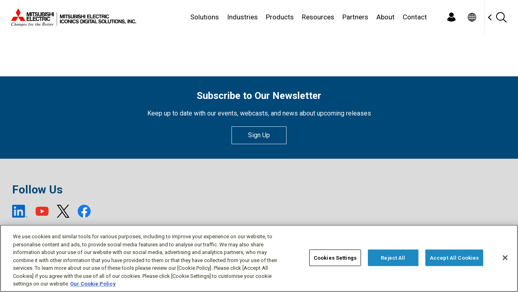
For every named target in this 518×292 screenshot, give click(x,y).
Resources (318, 17)
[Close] (505, 258)
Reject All (393, 257)
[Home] (72, 17)
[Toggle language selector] (471, 17)
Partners (355, 17)
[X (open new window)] (63, 211)
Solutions (204, 17)
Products (280, 17)
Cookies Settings (335, 257)
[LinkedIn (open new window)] (20, 211)
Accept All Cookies (454, 257)
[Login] (451, 17)
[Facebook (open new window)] (84, 211)
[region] (259, 258)
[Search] (501, 17)
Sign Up (259, 135)
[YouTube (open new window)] (42, 211)
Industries (242, 17)
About (385, 17)
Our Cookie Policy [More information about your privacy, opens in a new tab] (93, 284)
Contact (415, 17)
